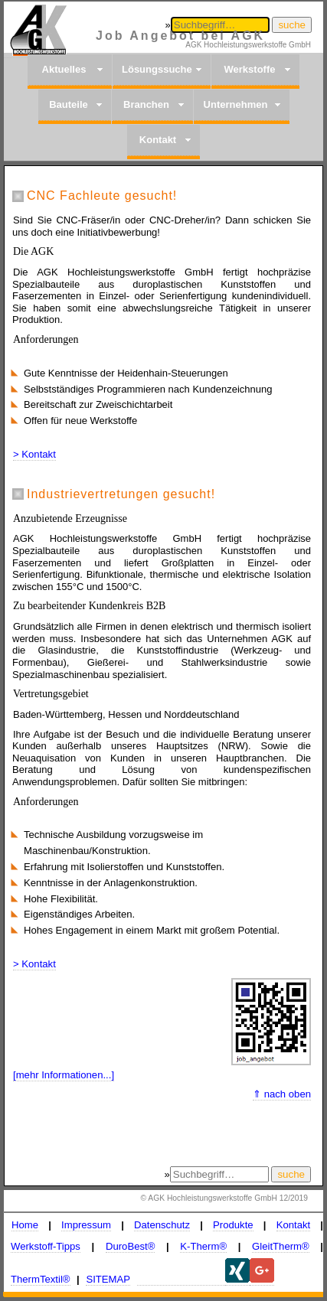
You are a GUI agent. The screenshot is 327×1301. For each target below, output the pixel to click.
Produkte (233, 1225)
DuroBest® (130, 1246)
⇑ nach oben (282, 1094)
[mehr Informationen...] (63, 1075)
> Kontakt (34, 454)
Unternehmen (236, 104)
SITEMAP (108, 1279)
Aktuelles (64, 69)
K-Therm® (203, 1246)
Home (24, 1225)
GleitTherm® (280, 1246)
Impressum (86, 1225)
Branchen (146, 104)
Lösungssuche (157, 69)
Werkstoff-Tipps (45, 1246)
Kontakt (157, 139)
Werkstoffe (250, 69)
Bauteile (68, 104)
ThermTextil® (40, 1279)
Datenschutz (162, 1225)
